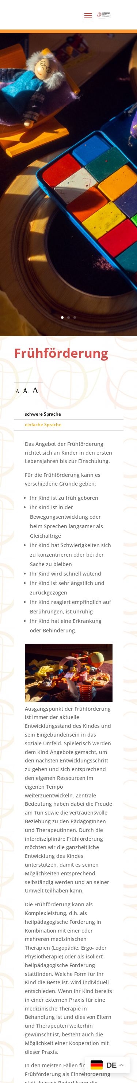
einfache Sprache (43, 424)
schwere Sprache (43, 414)
